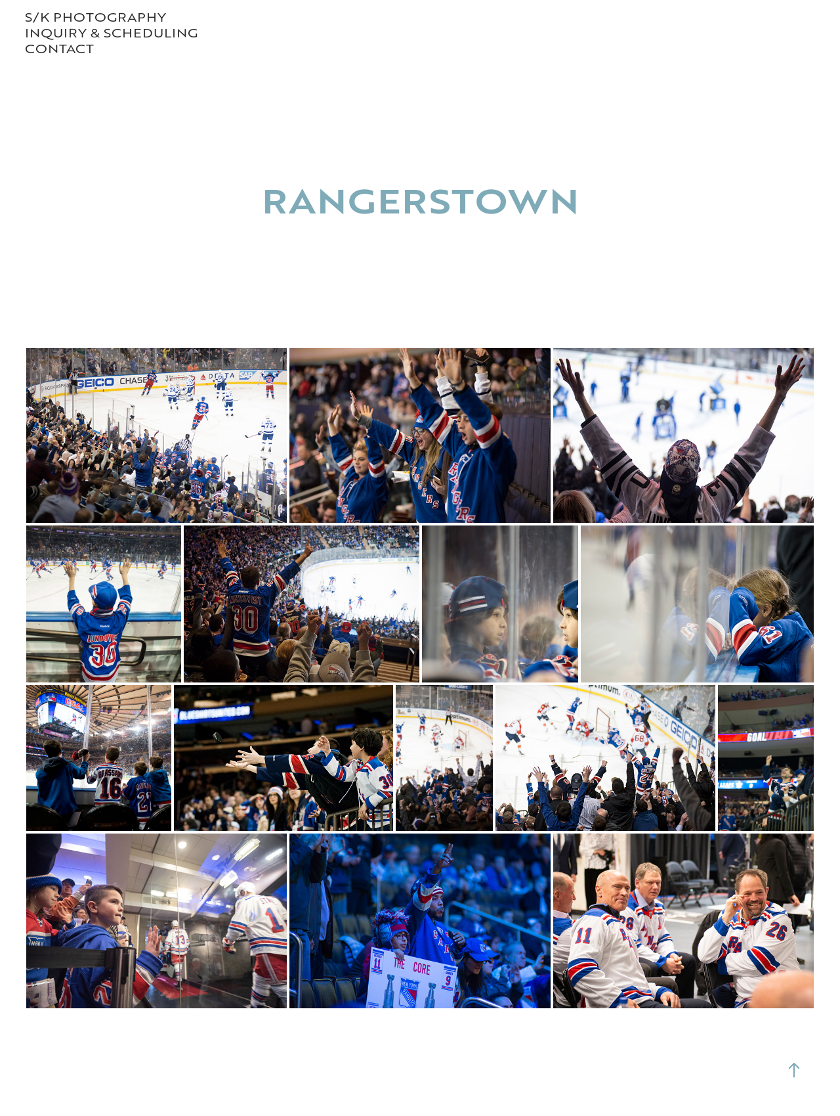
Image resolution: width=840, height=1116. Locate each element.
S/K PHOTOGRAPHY (95, 17)
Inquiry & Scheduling (111, 32)
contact (59, 48)
